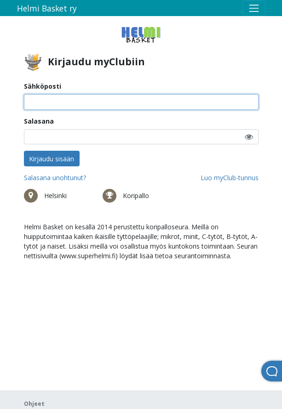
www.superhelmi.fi (88, 255)
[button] (249, 137)
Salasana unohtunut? (55, 177)
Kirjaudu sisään (51, 158)
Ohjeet (34, 404)
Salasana (39, 121)
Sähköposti (42, 86)
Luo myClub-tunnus (230, 177)
